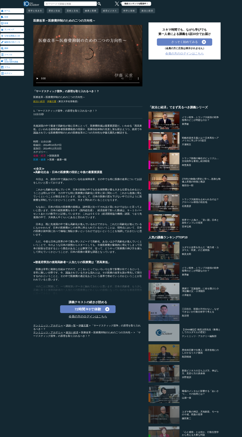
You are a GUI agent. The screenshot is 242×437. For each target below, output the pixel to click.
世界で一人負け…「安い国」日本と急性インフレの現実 (200, 221)
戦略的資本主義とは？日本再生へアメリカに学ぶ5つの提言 (200, 139)
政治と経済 (147, 11)
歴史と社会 (54, 11)
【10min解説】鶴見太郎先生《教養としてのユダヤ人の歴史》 (201, 331)
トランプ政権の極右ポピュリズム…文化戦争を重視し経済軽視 (200, 159)
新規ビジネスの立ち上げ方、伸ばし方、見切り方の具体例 (200, 372)
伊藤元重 (51, 101)
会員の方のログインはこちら (88, 316)
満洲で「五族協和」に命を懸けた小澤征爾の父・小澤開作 (200, 290)
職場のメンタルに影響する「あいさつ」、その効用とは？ (200, 392)
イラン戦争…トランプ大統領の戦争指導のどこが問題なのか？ (200, 118)
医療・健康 (39, 159)
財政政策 (54, 155)
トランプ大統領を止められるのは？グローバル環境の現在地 (200, 200)
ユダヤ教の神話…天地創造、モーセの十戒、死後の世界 (200, 413)
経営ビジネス (110, 11)
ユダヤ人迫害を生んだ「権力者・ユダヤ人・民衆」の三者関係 (200, 248)
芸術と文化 (72, 11)
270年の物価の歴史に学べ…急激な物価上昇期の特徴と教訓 (201, 180)
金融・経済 (39, 155)
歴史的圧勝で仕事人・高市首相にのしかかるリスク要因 (200, 351)
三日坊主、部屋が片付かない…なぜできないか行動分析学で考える (200, 310)
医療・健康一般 (58, 159)
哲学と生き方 (35, 11)
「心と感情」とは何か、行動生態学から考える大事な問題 (200, 433)
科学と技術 (129, 11)
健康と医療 (90, 11)
